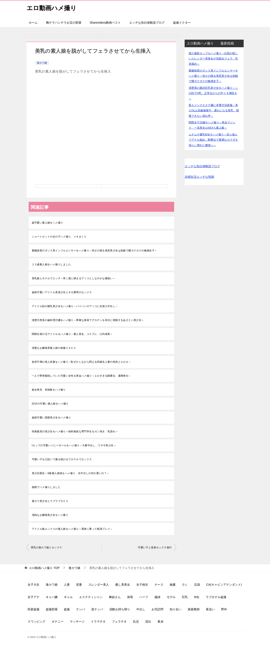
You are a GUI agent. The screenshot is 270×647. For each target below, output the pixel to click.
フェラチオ (119, 621)
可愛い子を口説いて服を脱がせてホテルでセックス (62, 459)
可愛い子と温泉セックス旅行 (155, 547)
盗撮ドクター (182, 22)
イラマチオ (98, 621)
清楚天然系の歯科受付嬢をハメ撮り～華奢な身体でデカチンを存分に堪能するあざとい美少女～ (88, 320)
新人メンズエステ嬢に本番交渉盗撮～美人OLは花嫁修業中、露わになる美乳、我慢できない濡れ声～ (214, 110)
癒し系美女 (122, 584)
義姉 (157, 597)
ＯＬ (185, 584)
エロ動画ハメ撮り (52, 7)
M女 (197, 597)
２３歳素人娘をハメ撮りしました (51, 264)
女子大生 (33, 584)
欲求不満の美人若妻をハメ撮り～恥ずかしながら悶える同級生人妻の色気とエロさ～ (81, 361)
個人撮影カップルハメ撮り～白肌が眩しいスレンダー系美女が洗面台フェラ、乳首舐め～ (213, 58)
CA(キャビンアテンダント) (224, 584)
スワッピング (36, 621)
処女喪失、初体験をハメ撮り (49, 389)
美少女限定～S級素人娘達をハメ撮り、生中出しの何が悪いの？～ (70, 473)
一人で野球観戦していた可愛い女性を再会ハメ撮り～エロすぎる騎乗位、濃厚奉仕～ (81, 375)
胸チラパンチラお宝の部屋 (63, 22)
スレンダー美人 (98, 584)
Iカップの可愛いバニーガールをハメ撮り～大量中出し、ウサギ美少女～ (74, 445)
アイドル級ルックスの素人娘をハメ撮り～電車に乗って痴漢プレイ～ (72, 528)
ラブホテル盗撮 (216, 597)
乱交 (136, 621)
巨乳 (185, 597)
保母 (130, 597)
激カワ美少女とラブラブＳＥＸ (50, 501)
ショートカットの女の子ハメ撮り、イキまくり (59, 236)
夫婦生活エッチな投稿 (199, 176)
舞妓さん (115, 597)
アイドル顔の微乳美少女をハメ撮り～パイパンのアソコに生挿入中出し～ (75, 306)
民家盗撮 (33, 609)
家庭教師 (194, 609)
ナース (158, 584)
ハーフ (143, 597)
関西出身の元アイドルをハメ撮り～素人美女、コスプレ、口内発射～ (72, 334)
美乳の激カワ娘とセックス (46, 547)
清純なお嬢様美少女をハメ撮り (50, 515)
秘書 (173, 584)
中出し (140, 609)
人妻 (67, 584)
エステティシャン (91, 597)
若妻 (79, 584)
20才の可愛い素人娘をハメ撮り (50, 403)
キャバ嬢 (52, 597)
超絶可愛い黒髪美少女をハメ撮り (51, 417)
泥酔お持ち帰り (119, 609)
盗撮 (67, 609)
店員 (197, 584)
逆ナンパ (97, 609)
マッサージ (77, 621)
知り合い (175, 609)
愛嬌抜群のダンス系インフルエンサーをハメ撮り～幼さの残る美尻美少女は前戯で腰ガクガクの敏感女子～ (94, 250)
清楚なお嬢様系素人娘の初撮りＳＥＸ (54, 347)
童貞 (160, 621)
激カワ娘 (42, 62)
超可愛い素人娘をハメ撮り (47, 222)
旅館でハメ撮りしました (46, 487)
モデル (171, 597)
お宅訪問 (157, 609)
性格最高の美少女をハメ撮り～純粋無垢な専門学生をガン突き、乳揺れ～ (75, 431)
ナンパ (80, 609)
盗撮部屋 (52, 609)
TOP (44, 568)
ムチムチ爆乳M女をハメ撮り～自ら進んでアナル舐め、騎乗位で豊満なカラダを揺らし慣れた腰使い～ (213, 140)
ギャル (68, 597)
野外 (224, 609)
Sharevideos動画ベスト (105, 22)
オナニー (57, 621)
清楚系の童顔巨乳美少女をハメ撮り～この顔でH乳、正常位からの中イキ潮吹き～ (213, 93)
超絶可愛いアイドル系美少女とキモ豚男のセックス (62, 292)
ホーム (33, 22)
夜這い (210, 609)
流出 (148, 621)
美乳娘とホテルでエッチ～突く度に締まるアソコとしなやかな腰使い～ (74, 278)
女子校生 (142, 584)
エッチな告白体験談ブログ (147, 22)
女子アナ (33, 597)
